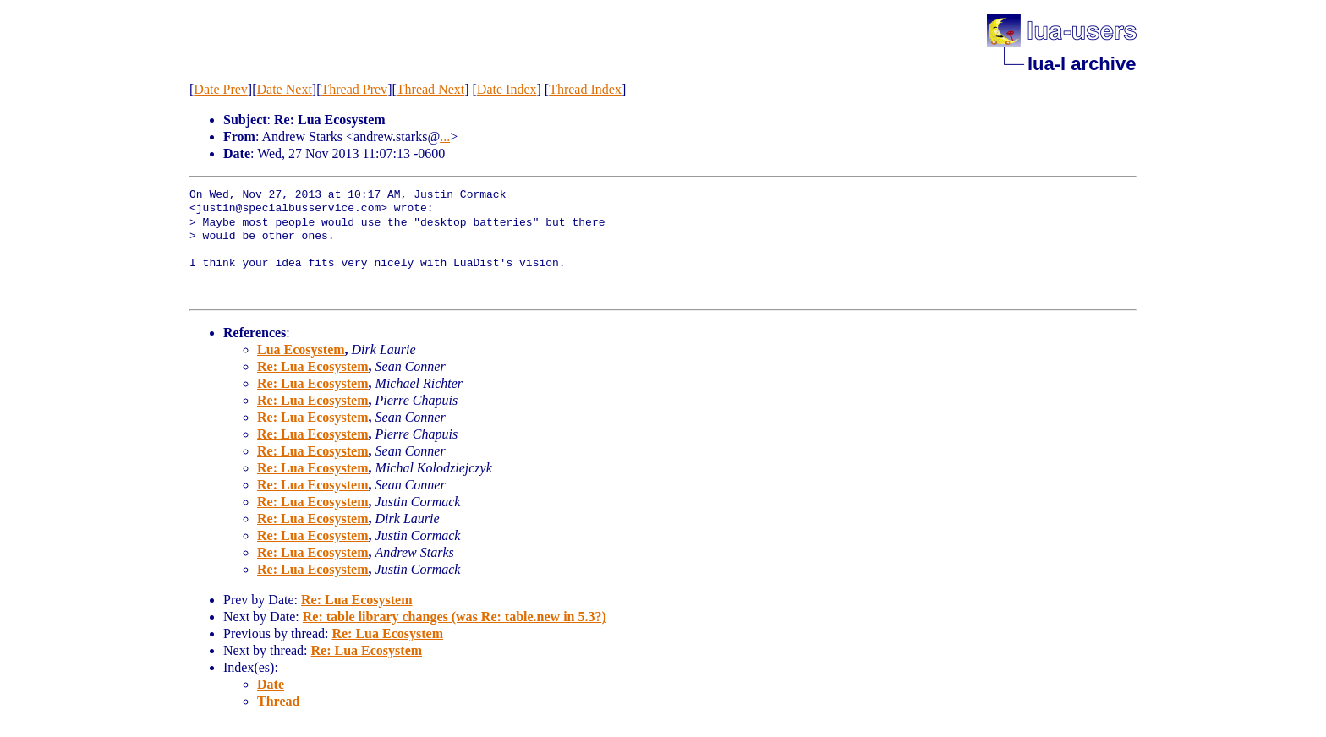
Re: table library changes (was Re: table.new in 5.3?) (454, 616)
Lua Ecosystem (301, 349)
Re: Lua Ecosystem (313, 366)
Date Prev (221, 89)
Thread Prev (354, 89)
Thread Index (585, 89)
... (445, 136)
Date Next (284, 89)
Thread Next (430, 89)
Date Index (507, 89)
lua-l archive (1081, 63)
